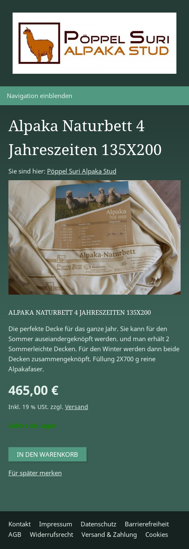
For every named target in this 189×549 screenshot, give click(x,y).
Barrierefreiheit (147, 524)
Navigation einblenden (39, 95)
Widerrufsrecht (51, 534)
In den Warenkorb (47, 454)
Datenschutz (98, 524)
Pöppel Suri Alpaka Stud (81, 171)
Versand (76, 407)
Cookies (156, 534)
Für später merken (35, 473)
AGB (14, 534)
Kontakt (19, 524)
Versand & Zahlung (109, 534)
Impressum (55, 524)
